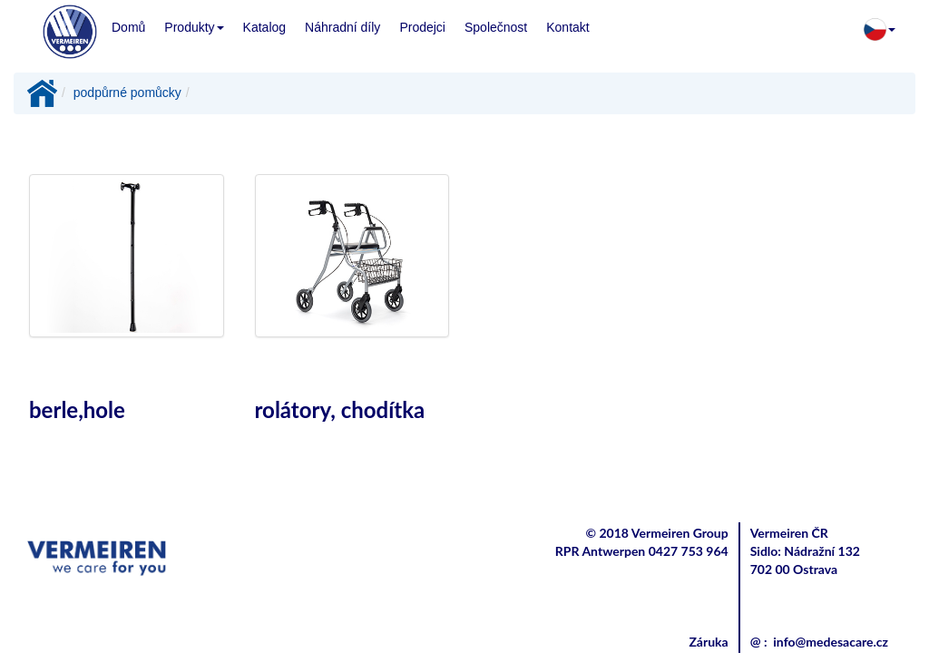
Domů (128, 27)
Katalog (264, 27)
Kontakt (567, 27)
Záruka (708, 641)
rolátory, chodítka (340, 409)
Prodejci (422, 27)
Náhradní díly (342, 27)
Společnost (495, 27)
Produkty (193, 27)
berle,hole (77, 409)
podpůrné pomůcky (127, 92)
